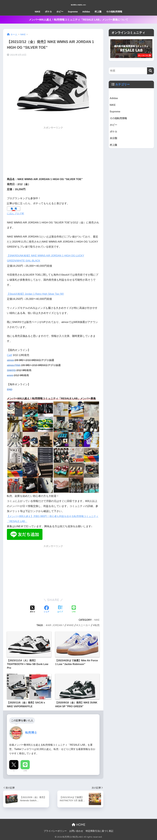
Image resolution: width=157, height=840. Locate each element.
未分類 (114, 139)
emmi (10, 375)
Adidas (86, 11)
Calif (9, 355)
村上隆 (98, 11)
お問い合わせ (76, 831)
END (9, 389)
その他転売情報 (114, 11)
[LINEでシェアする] (74, 609)
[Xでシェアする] (32, 609)
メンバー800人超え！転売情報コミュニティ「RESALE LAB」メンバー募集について (78, 19)
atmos (10, 360)
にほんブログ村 (16, 213)
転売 (97, 625)
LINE (25, 771)
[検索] (150, 70)
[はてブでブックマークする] (60, 609)
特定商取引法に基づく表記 (99, 831)
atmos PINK (14, 365)
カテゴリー (122, 84)
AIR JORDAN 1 (56, 625)
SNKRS (11, 370)
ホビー (59, 11)
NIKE (37, 11)
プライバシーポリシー (55, 831)
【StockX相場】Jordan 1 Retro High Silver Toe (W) (36, 293)
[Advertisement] (53, 152)
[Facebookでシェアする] (46, 609)
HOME (78, 825)
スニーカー (84, 625)
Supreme (73, 11)
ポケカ (48, 11)
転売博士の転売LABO (79, 4)
